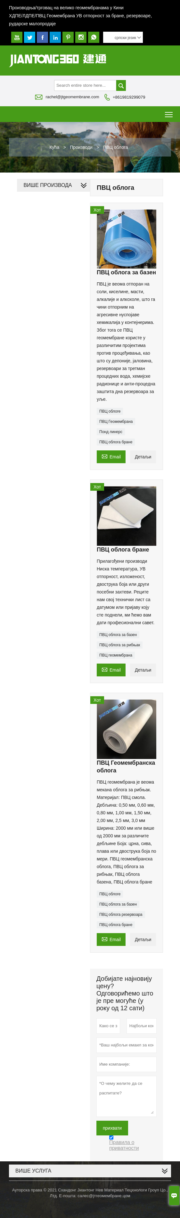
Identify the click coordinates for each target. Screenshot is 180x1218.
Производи (81, 147)
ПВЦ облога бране (115, 442)
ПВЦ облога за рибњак (119, 645)
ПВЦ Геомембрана (116, 421)
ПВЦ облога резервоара (121, 914)
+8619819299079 (129, 97)
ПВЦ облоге (109, 411)
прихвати (112, 1128)
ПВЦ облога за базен (118, 635)
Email (111, 456)
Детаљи (143, 456)
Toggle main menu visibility (169, 112)
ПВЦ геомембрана (115, 655)
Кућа (54, 147)
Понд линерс (110, 432)
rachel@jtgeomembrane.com (72, 96)
